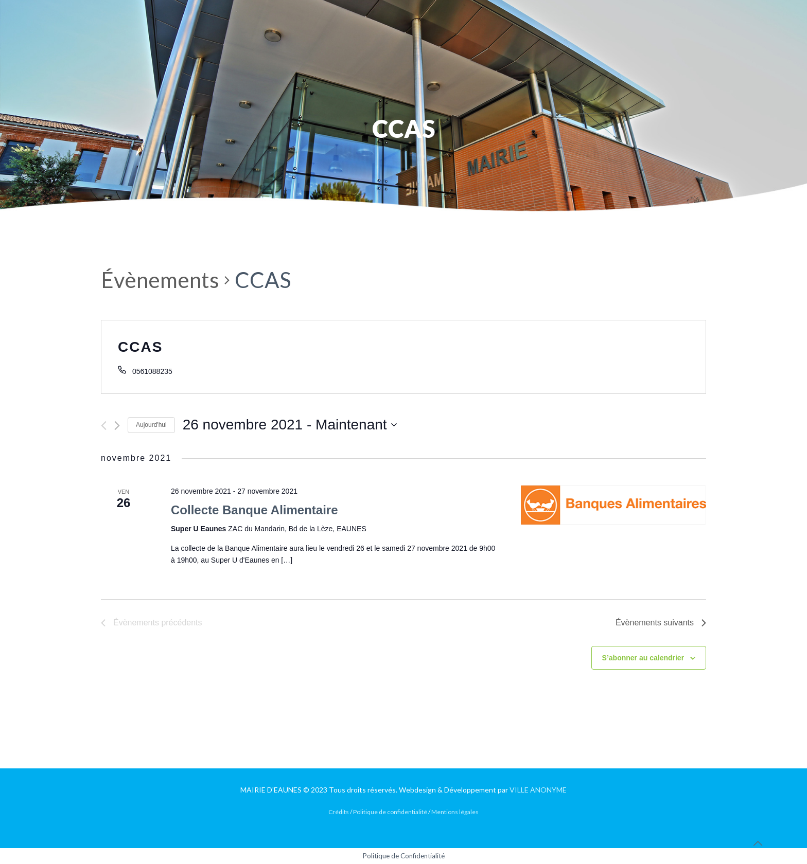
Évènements (160, 280)
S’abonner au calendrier (643, 658)
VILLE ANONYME (538, 789)
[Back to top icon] (757, 843)
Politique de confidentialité (390, 812)
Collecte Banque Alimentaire (254, 510)
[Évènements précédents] (104, 425)
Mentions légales (455, 812)
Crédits (338, 812)
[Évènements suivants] (117, 425)
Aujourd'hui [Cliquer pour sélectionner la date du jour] (151, 424)
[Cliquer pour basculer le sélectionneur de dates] (290, 425)
